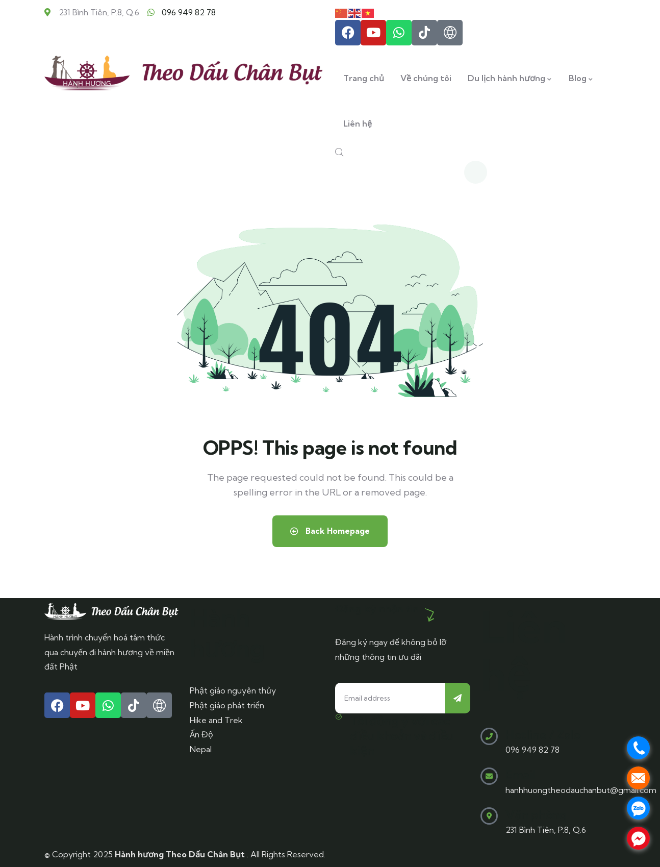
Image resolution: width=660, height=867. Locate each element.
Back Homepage (330, 531)
